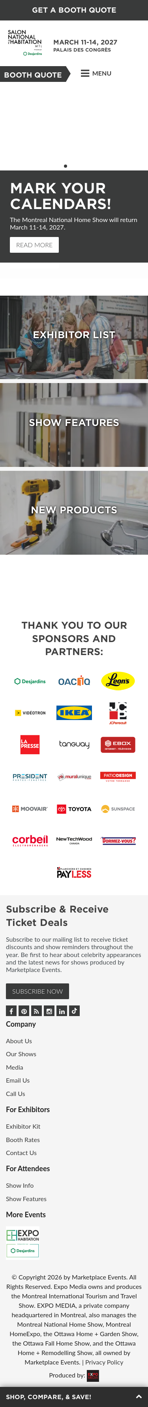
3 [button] (75, 166)
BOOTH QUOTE (33, 75)
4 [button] (80, 166)
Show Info (20, 1185)
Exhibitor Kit (23, 1126)
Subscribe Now (37, 991)
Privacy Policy (104, 1362)
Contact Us (21, 1152)
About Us (19, 1040)
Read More (34, 244)
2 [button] (70, 166)
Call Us (15, 1093)
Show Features (26, 1198)
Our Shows (21, 1053)
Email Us (18, 1080)
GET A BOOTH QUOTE (74, 10)
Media (14, 1067)
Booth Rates (23, 1139)
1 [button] (65, 166)
